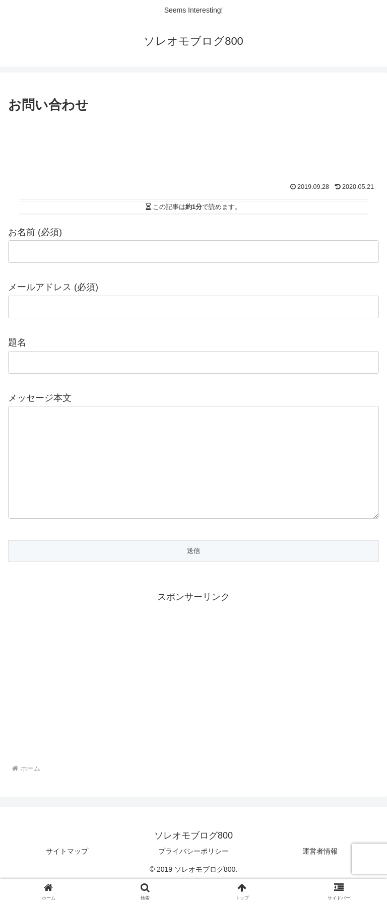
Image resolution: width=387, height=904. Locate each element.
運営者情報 (320, 871)
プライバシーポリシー (193, 871)
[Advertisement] (193, 143)
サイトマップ (67, 871)
